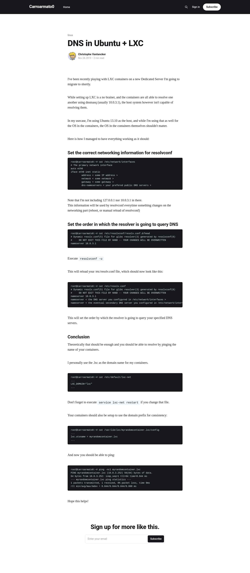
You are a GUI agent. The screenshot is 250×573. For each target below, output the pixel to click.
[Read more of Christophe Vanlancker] (72, 56)
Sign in (196, 6)
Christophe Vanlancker (92, 54)
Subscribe (211, 6)
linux (70, 35)
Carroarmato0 (41, 6)
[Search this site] (186, 7)
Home (66, 7)
